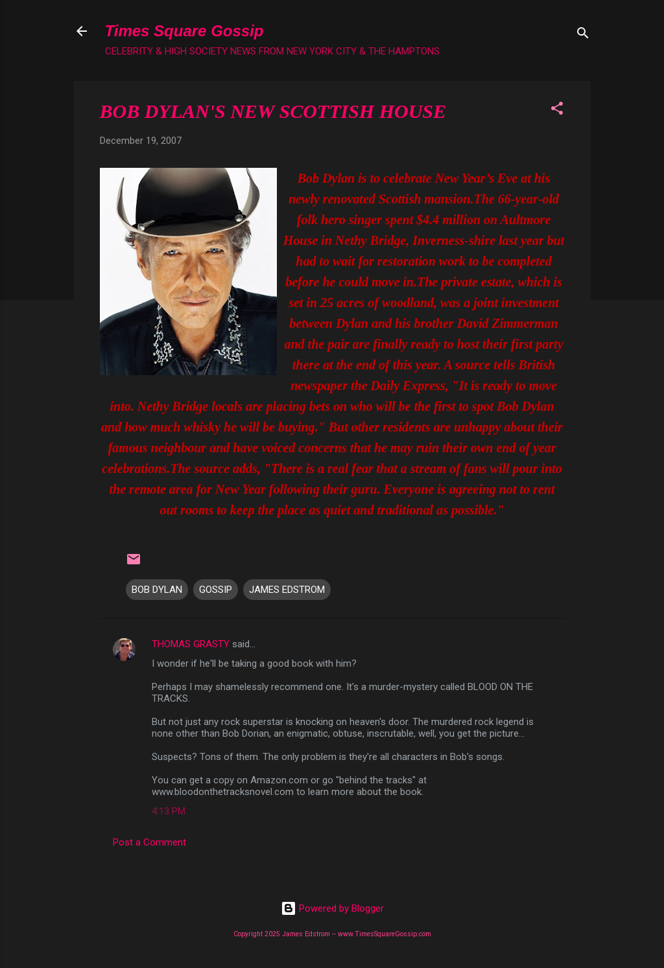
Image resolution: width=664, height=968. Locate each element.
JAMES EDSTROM (287, 589)
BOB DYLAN (157, 589)
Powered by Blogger (332, 908)
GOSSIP (215, 589)
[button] (557, 110)
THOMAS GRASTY (191, 644)
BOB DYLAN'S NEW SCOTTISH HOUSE (273, 111)
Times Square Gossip (184, 31)
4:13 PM (168, 811)
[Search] (583, 35)
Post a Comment (149, 842)
